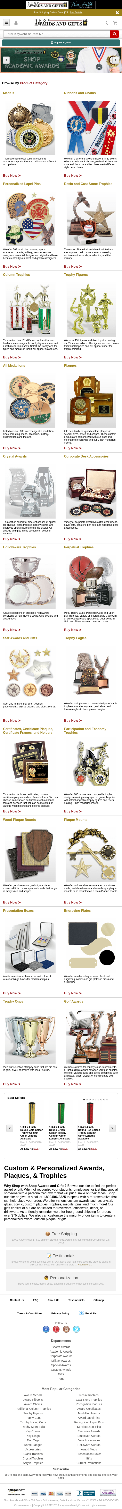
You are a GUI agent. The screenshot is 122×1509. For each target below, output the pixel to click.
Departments (61, 1341)
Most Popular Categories (61, 1389)
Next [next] (115, 60)
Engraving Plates (77, 910)
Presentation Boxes (18, 910)
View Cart (115, 23)
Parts (61, 1378)
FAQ (36, 1300)
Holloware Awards (89, 1445)
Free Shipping (61, 1234)
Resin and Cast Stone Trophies (88, 184)
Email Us (88, 1312)
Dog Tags (33, 1440)
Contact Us (17, 1300)
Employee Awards (89, 1435)
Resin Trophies (88, 1395)
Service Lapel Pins (89, 1426)
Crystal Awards (15, 456)
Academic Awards (61, 1351)
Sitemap (98, 1300)
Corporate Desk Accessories (86, 456)
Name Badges (33, 1445)
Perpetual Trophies (79, 547)
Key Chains (33, 1431)
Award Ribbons (33, 1399)
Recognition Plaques (89, 1404)
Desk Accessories (89, 1440)
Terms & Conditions (29, 1313)
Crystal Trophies (33, 1458)
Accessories (33, 1449)
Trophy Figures (76, 274)
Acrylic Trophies (33, 1463)
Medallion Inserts (89, 1413)
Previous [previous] (6, 60)
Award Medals (33, 1395)
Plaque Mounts (76, 820)
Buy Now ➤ (12, 175)
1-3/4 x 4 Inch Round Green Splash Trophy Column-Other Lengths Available (59, 1133)
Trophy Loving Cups (33, 1422)
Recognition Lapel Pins (89, 1422)
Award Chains (33, 1404)
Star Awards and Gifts (20, 638)
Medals (8, 93)
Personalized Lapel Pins (22, 184)
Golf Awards (73, 1001)
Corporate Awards (61, 1356)
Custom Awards (61, 1369)
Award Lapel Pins (89, 1417)
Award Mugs (89, 1449)
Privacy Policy (60, 1313)
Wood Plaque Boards (19, 820)
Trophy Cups (13, 1001)
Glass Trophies (33, 1454)
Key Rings (33, 1435)
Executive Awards (89, 1431)
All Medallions (14, 365)
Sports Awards (61, 1347)
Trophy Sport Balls (33, 1426)
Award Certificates (88, 1408)
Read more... (85, 1264)
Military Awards (61, 1360)
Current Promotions (88, 1463)
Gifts (61, 1374)
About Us (53, 1300)
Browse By (24, 83)
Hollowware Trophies (19, 547)
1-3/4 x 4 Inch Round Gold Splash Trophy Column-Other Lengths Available (31, 1133)
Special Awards (61, 1365)
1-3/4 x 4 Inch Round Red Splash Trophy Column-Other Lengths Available (89, 1133)
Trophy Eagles (75, 638)
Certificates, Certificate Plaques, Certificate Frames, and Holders (28, 730)
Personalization (61, 1278)
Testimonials (61, 1256)
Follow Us (61, 1323)
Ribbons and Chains (80, 93)
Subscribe (61, 1469)
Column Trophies (16, 274)
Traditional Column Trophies (33, 1408)
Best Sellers (16, 1097)
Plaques (70, 365)
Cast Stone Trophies (89, 1399)
